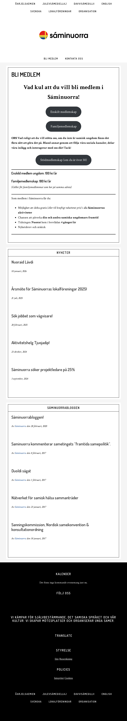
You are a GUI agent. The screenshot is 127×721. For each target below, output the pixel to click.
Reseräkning (65, 659)
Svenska (36, 701)
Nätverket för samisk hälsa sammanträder (44, 497)
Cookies (68, 678)
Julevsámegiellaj (54, 694)
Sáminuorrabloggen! (27, 417)
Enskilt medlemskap (63, 112)
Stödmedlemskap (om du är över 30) (63, 160)
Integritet (59, 678)
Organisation (88, 701)
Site (57, 659)
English (107, 694)
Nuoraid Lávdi (22, 262)
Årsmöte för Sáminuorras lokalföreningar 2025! (49, 288)
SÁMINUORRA (63, 35)
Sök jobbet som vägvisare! (32, 315)
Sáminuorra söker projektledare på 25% (43, 369)
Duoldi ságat (21, 470)
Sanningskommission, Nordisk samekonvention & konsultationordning (50, 527)
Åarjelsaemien (25, 694)
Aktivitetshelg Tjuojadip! (30, 342)
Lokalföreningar (60, 701)
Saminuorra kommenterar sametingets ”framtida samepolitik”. (60, 443)
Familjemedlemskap (64, 126)
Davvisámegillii (84, 694)
